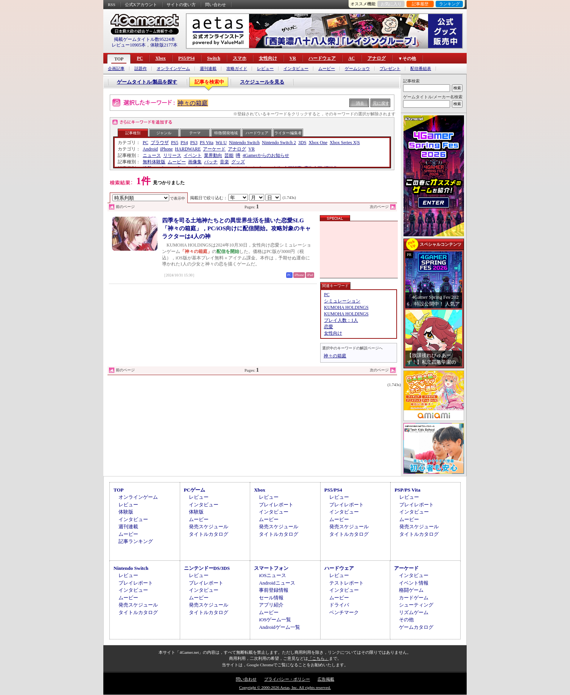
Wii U (221, 142)
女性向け (268, 58)
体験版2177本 (164, 45)
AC (351, 58)
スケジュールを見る (262, 82)
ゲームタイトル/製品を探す (147, 82)
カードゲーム (413, 597)
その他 (406, 619)
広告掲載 (326, 679)
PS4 (184, 142)
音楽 (224, 161)
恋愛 (328, 326)
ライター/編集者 (288, 133)
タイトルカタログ (208, 534)
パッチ (211, 161)
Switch (213, 58)
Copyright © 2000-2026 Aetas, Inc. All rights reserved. (285, 687)
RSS (111, 4)
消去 (360, 103)
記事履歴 (420, 4)
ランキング (449, 4)
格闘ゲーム (411, 590)
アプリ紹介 (271, 605)
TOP (118, 59)
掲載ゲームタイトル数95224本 (144, 39)
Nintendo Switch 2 (279, 142)
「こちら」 (318, 658)
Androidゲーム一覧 (279, 627)
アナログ (377, 58)
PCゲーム (194, 490)
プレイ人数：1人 (341, 320)
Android (150, 149)
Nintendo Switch (244, 142)
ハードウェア (322, 58)
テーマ (195, 133)
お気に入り (391, 4)
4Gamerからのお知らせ (266, 155)
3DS (302, 142)
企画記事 (116, 69)
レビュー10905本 (129, 45)
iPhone (166, 149)
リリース (172, 155)
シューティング (416, 605)
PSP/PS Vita (407, 490)
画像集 (195, 161)
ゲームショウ (357, 69)
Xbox (160, 58)
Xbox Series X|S (345, 142)
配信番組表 (420, 69)
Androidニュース (277, 583)
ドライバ (339, 605)
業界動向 (213, 155)
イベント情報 (413, 583)
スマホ (239, 58)
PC (140, 58)
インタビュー (295, 69)
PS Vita (206, 142)
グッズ (238, 161)
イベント (193, 155)
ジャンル (163, 133)
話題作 (140, 69)
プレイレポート (276, 504)
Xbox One (317, 142)
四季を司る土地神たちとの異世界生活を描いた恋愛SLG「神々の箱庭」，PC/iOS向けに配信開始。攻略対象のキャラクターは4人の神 (236, 228)
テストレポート (346, 583)
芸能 (229, 155)
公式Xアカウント (141, 4)
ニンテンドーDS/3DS (207, 568)
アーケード (214, 149)
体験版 (125, 512)
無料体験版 (154, 161)
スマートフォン (271, 568)
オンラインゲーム (173, 69)
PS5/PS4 (186, 58)
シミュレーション (342, 301)
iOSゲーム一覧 (275, 619)
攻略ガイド (236, 69)
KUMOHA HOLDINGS (346, 307)
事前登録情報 (273, 590)
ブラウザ (160, 142)
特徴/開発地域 (226, 133)
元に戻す (381, 103)
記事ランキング (135, 541)
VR (293, 58)
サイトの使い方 (181, 4)
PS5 (174, 142)
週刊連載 (208, 69)
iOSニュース (272, 575)
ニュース (152, 155)
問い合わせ (215, 4)
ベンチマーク (344, 612)
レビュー (265, 69)
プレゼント (390, 69)
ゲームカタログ (416, 627)
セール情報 (271, 597)
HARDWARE (188, 149)
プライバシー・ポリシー (287, 679)
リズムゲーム (413, 612)
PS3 (193, 142)
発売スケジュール (208, 526)
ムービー (326, 69)
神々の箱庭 (193, 103)
